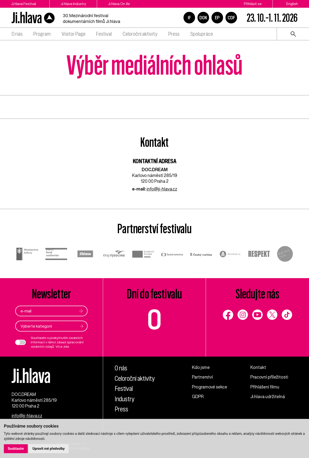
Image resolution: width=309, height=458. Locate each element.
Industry (124, 399)
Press (173, 34)
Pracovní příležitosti (269, 377)
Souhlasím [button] (16, 449)
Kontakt (258, 367)
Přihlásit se (253, 4)
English (292, 4)
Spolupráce (201, 34)
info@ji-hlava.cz (162, 189)
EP (217, 17)
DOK (203, 17)
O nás (17, 34)
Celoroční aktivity (140, 34)
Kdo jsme (201, 367)
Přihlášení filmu (264, 387)
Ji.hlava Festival (23, 4)
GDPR (198, 396)
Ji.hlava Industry (73, 4)
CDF (231, 17)
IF (189, 17)
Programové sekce (209, 387)
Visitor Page (73, 34)
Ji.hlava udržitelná (267, 396)
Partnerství (202, 377)
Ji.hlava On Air (119, 4)
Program (42, 34)
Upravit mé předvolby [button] (49, 449)
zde (66, 346)
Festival (104, 34)
